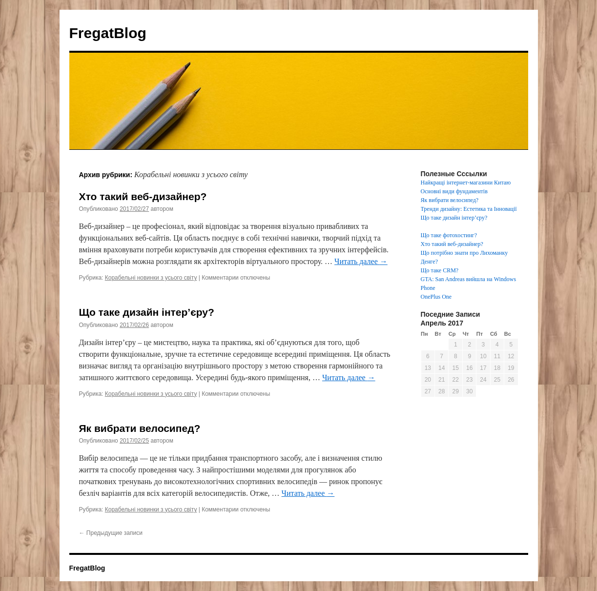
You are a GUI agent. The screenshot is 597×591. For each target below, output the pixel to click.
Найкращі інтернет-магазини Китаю (466, 182)
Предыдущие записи (111, 533)
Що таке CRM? (440, 270)
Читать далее (361, 261)
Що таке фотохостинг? (449, 235)
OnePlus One (436, 296)
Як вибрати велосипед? (140, 428)
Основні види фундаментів (454, 191)
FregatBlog (107, 33)
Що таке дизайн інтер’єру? (146, 312)
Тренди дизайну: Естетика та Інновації (469, 208)
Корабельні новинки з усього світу (151, 277)
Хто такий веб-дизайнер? (143, 196)
